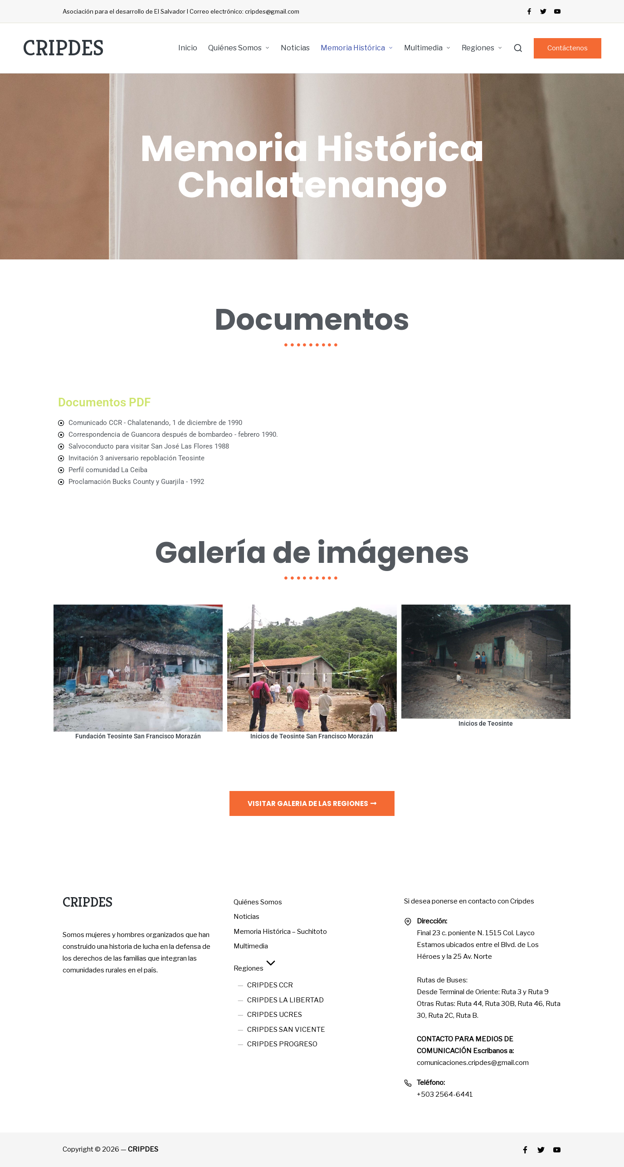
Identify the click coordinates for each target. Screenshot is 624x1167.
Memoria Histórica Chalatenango (312, 166)
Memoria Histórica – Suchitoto (280, 932)
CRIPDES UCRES (274, 1015)
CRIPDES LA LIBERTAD (285, 1000)
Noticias (246, 917)
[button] (567, 48)
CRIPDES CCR (270, 985)
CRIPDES (63, 48)
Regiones (256, 968)
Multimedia (251, 946)
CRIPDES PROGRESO (282, 1044)
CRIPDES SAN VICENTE (286, 1029)
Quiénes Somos (258, 902)
